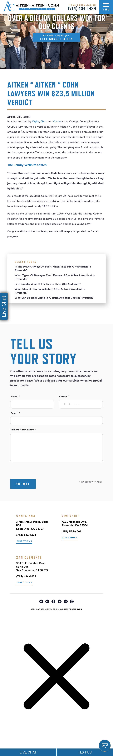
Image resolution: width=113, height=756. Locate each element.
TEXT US (85, 752)
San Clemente (29, 557)
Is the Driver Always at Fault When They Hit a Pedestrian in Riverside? (53, 269)
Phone (64, 397)
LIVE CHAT (28, 752)
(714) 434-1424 (82, 8)
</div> (22, 744)
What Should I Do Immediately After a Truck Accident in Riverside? (50, 291)
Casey (57, 121)
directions (70, 538)
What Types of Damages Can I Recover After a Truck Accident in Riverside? (55, 277)
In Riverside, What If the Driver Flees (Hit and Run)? (48, 284)
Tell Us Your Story (23, 430)
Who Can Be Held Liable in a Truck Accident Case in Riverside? (54, 298)
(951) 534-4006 (72, 531)
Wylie (35, 121)
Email (15, 413)
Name (15, 397)
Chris (43, 121)
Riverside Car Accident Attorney (56, 611)
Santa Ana (26, 516)
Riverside (71, 516)
